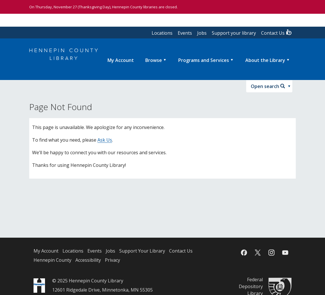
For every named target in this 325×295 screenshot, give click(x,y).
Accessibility (88, 260)
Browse (153, 60)
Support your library (234, 33)
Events (185, 33)
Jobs (202, 33)
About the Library (265, 60)
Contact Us (276, 32)
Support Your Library (142, 251)
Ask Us (104, 140)
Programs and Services (203, 60)
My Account (46, 251)
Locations (162, 33)
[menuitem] (121, 60)
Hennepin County (52, 260)
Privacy (112, 260)
